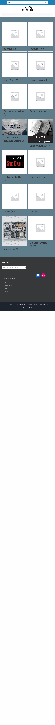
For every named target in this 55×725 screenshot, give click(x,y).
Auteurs (33, 264)
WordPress (46, 304)
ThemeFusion (23, 304)
